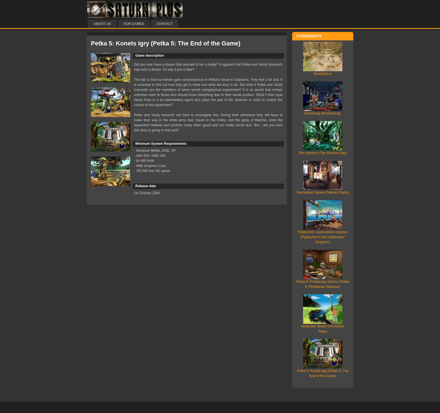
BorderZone (322, 74)
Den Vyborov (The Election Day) (323, 153)
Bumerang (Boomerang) (322, 113)
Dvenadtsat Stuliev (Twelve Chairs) (322, 192)
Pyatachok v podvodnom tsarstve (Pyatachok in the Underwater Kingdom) (322, 237)
